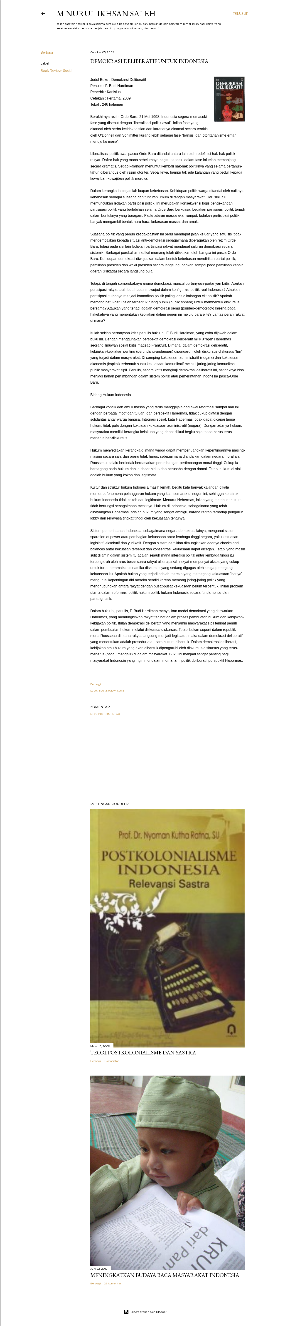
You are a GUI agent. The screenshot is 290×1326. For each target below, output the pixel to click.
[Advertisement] (167, 759)
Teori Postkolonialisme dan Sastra (143, 1052)
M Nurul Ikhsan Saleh (106, 13)
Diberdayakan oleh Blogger (145, 1312)
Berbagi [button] (46, 52)
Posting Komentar (105, 714)
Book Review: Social (56, 71)
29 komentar (112, 1283)
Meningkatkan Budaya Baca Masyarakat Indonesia (164, 1275)
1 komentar (111, 1061)
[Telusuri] (241, 13)
